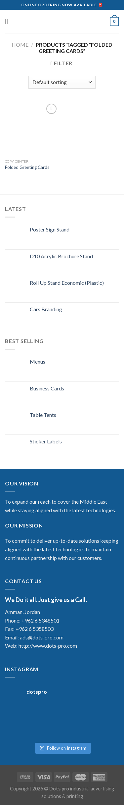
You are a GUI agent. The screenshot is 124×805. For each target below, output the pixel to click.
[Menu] (9, 21)
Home (20, 44)
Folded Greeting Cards (27, 167)
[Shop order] (62, 82)
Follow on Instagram (63, 748)
